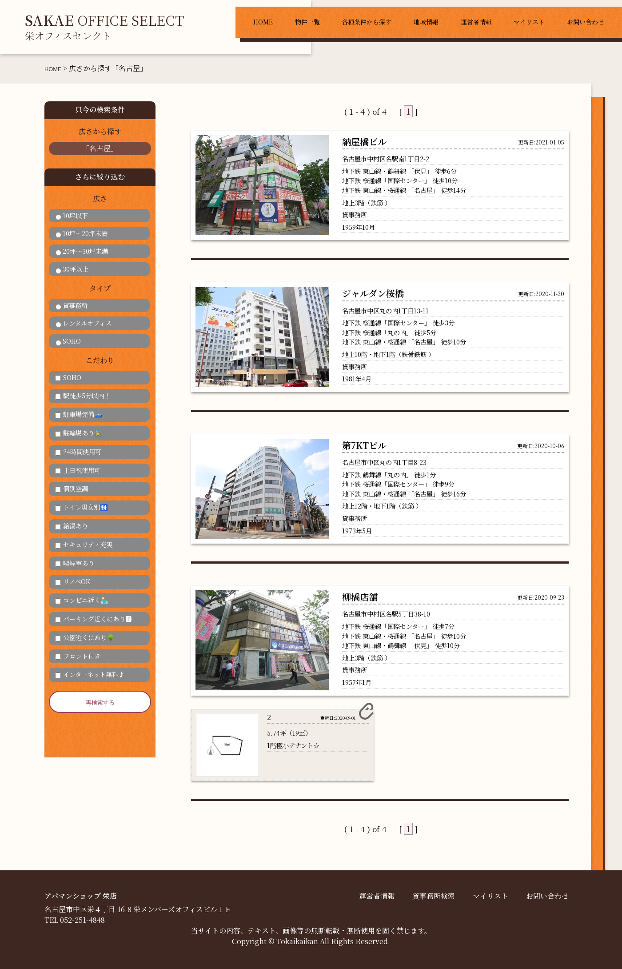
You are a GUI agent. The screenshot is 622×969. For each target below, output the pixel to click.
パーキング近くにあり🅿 (93, 618)
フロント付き (77, 656)
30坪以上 (72, 268)
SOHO (68, 340)
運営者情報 (476, 21)
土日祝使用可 (77, 470)
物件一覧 (307, 21)
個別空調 (71, 488)
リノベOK (72, 581)
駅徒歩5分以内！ (82, 395)
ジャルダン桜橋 (373, 293)
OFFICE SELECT (104, 26)
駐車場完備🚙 (78, 414)
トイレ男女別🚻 (81, 507)
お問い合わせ (585, 21)
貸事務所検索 (433, 896)
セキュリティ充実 (83, 544)
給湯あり (71, 525)
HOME (263, 21)
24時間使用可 (78, 451)
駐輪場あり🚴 (78, 432)
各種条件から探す (366, 21)
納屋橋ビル (364, 141)
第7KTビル (364, 445)
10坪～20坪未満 (82, 233)
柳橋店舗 (360, 596)
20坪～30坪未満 (82, 251)
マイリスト (529, 21)
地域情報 (426, 21)
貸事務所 (72, 305)
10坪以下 (72, 215)
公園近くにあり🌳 (85, 637)
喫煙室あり (74, 563)
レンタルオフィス (84, 323)
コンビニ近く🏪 (81, 600)
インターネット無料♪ (89, 674)
